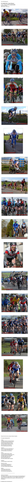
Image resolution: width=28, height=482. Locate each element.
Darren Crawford (7, 4)
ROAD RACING (12, 4)
